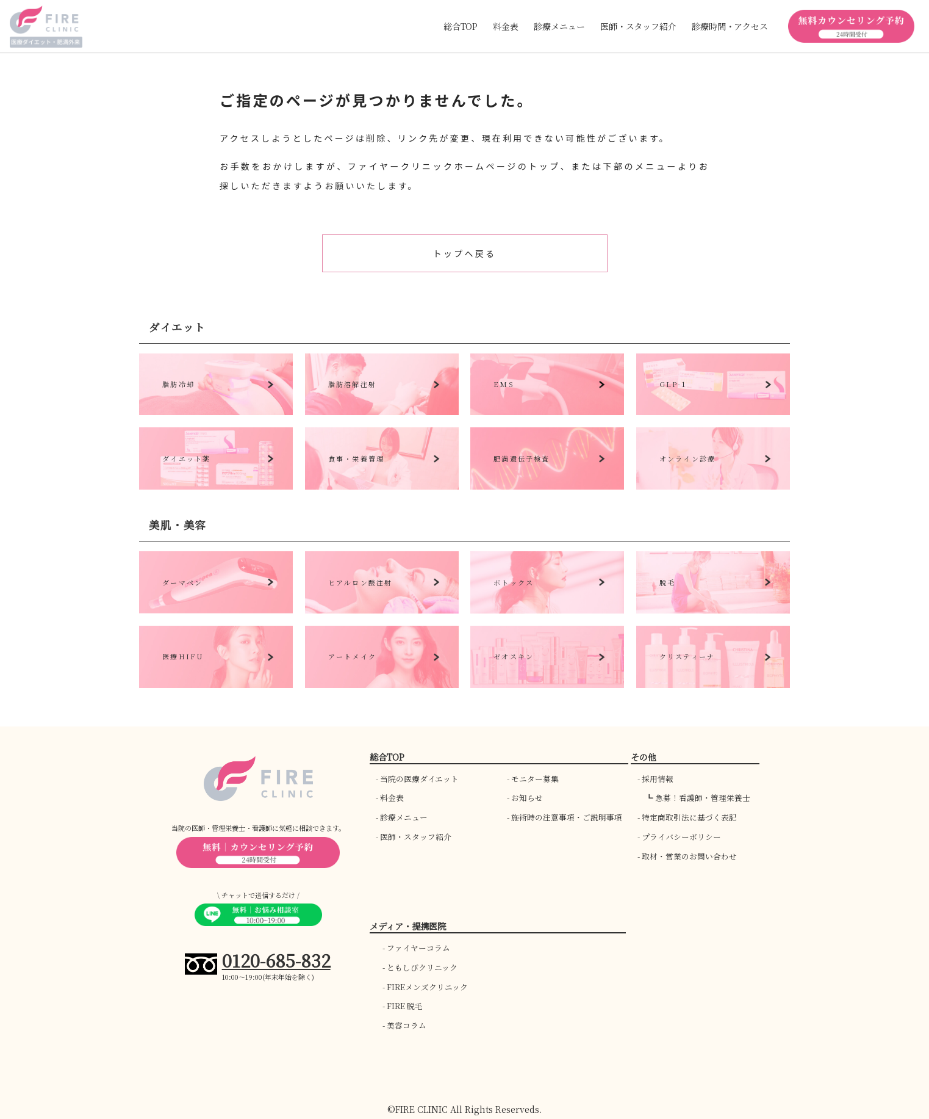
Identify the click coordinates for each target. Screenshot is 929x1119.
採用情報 (657, 778)
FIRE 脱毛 (405, 1006)
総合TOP (460, 26)
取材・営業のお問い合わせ (689, 856)
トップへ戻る (464, 253)
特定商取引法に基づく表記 (689, 817)
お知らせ (527, 797)
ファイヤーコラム (418, 948)
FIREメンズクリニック (427, 987)
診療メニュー (404, 817)
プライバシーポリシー (681, 836)
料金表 (505, 26)
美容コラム (406, 1025)
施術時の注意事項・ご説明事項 (566, 817)
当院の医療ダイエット (419, 778)
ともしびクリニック (422, 967)
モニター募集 (535, 778)
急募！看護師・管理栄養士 (702, 797)
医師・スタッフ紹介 (415, 836)
